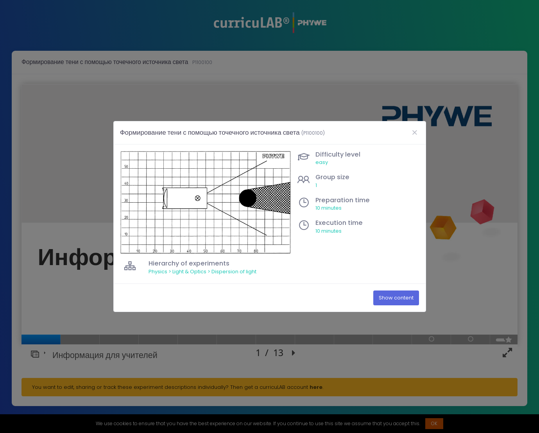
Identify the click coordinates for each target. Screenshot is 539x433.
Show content (396, 298)
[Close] (414, 133)
